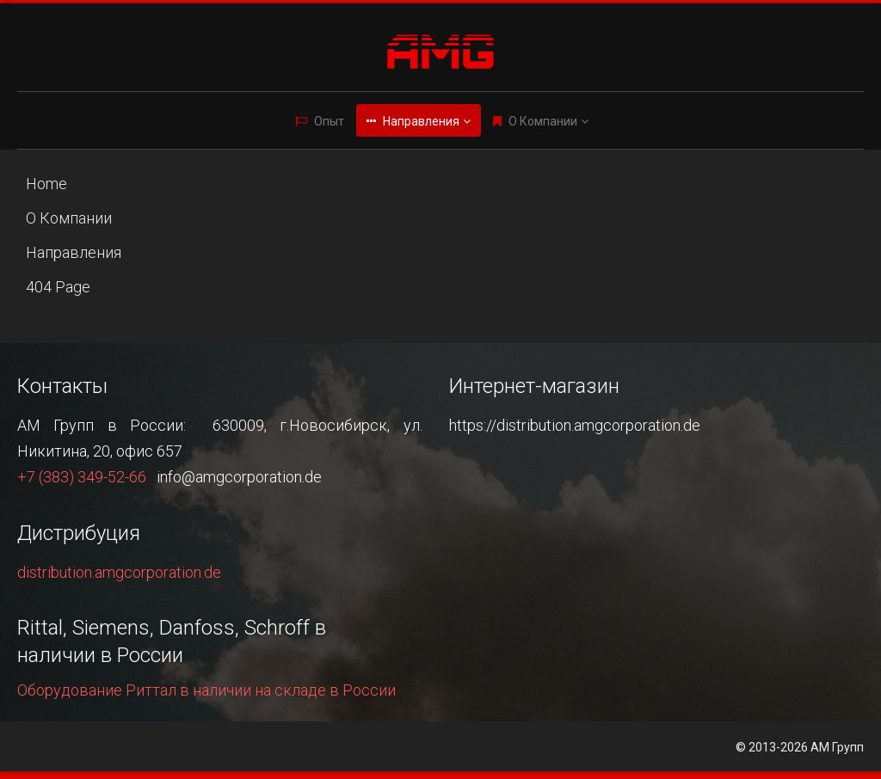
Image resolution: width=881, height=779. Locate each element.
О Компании (542, 121)
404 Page (58, 287)
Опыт (329, 121)
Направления (421, 121)
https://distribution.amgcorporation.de (574, 425)
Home (46, 184)
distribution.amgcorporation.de (119, 572)
